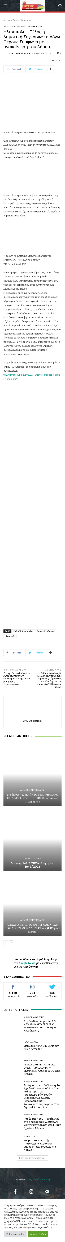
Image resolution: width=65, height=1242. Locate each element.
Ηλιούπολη (10, 636)
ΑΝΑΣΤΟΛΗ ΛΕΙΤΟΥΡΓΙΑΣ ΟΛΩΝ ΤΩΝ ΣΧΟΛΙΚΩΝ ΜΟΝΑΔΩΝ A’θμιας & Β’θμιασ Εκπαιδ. (32, 928)
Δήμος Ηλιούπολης (22, 20)
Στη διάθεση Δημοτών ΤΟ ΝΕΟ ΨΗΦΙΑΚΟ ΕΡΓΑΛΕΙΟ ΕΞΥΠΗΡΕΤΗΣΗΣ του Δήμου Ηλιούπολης (32, 798)
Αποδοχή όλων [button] (38, 1234)
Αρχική (6, 20)
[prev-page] (5, 942)
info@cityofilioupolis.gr (39, 1179)
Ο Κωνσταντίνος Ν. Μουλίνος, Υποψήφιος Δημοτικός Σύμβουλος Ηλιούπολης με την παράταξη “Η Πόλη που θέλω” (49, 680)
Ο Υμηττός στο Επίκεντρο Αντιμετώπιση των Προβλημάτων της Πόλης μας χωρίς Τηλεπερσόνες (17, 679)
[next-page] (11, 942)
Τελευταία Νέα (34, 26)
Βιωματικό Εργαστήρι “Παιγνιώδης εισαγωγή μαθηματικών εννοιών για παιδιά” (40, 1144)
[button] (60, 6)
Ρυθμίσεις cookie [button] (15, 1234)
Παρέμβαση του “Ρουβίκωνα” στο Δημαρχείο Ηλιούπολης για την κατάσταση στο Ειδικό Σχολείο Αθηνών (42, 1123)
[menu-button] (5, 5)
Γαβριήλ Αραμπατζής (23, 631)
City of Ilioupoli (21, 53)
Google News (27, 963)
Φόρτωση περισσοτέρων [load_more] (32, 1158)
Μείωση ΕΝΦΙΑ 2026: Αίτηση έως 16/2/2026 (32, 864)
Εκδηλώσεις (29, 1136)
